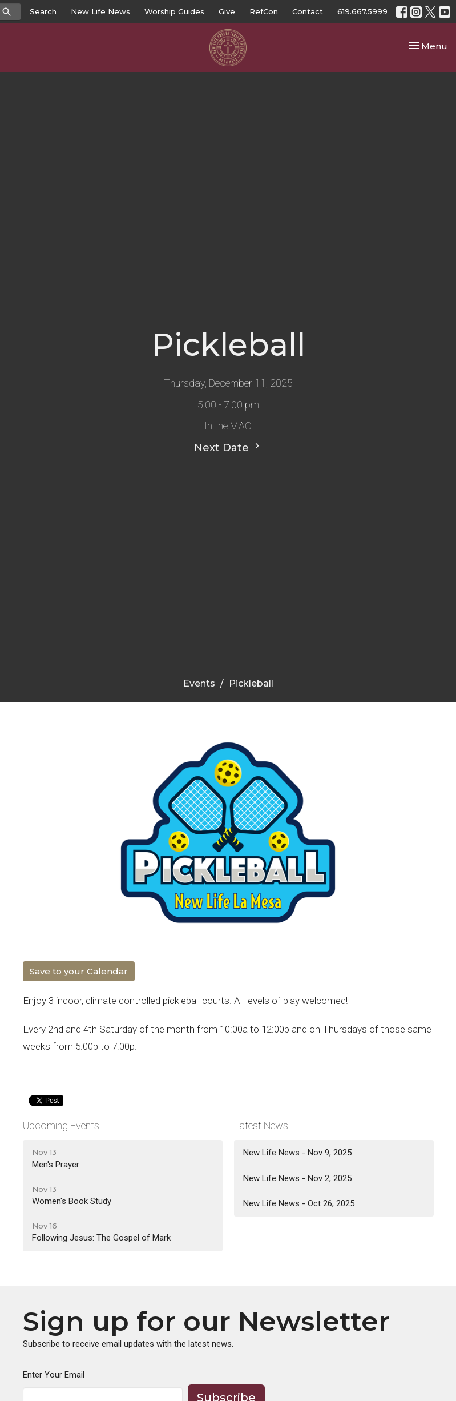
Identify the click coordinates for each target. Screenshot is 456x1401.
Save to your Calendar (79, 971)
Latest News (261, 1125)
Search (43, 11)
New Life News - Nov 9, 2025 (297, 1152)
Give (227, 11)
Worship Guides (174, 11)
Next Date (228, 447)
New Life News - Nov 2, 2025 (297, 1178)
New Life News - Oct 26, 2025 (298, 1203)
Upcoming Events (61, 1125)
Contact (307, 11)
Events (199, 683)
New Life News (100, 11)
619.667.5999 (362, 11)
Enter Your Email (53, 1375)
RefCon (263, 11)
